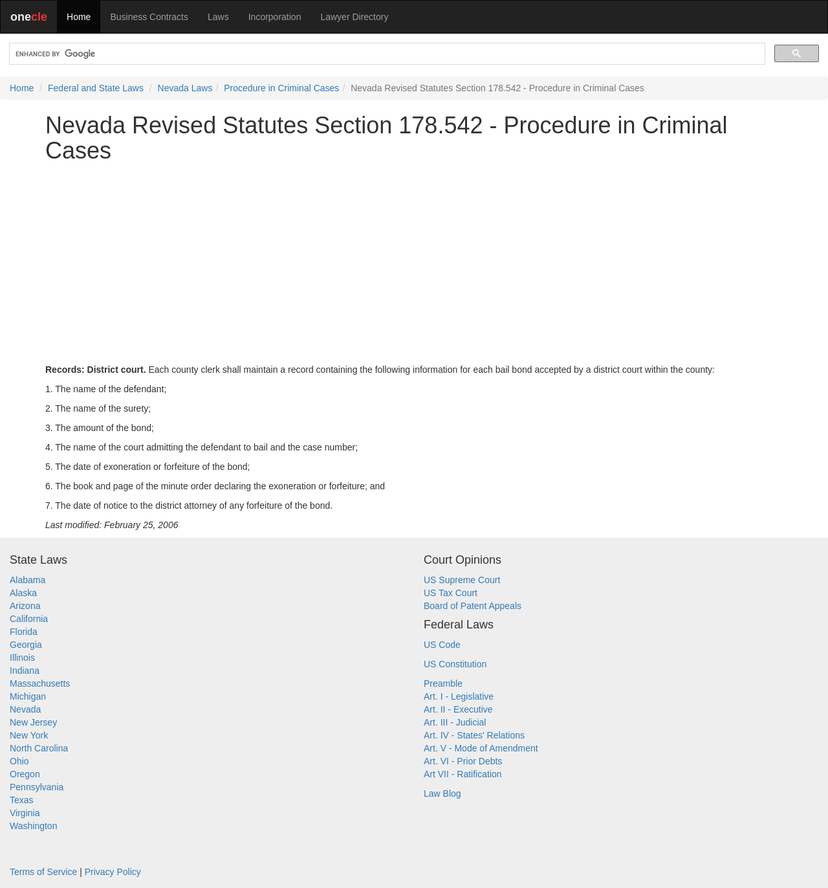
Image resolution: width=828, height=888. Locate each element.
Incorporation (274, 17)
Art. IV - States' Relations (474, 735)
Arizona (25, 606)
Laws (218, 17)
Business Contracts (149, 17)
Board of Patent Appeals (472, 606)
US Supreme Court (462, 580)
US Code (442, 644)
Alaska (23, 593)
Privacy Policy (113, 872)
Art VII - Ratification (463, 774)
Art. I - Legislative (459, 696)
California (29, 619)
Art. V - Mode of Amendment (481, 748)
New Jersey (33, 722)
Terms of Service (43, 872)
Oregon (25, 774)
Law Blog (442, 793)
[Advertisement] (414, 263)
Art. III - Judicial (455, 722)
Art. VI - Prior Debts (463, 761)
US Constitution (455, 664)
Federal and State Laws (96, 88)
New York (29, 735)
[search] (386, 54)
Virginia (24, 813)
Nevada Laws (185, 88)
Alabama (27, 580)
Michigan (28, 696)
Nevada (25, 709)
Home (79, 17)
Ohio (19, 761)
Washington (33, 826)
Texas (22, 800)
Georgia (26, 644)
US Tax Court (450, 593)
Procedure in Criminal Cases (281, 88)
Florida (24, 632)
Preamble (443, 683)
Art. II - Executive (458, 709)
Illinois (22, 657)
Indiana (24, 670)
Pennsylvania (36, 787)
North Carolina (39, 748)
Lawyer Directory (354, 17)
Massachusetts (40, 683)
